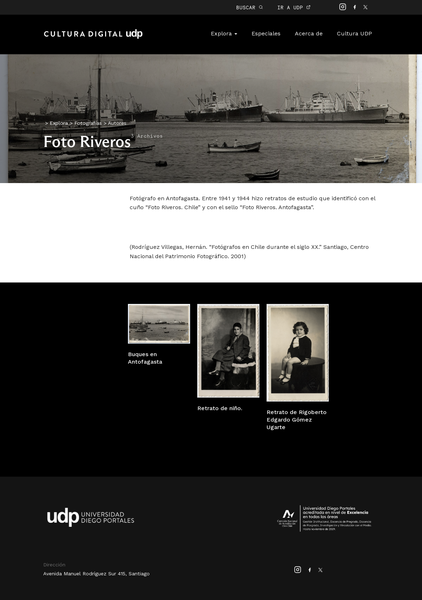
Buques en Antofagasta (145, 358)
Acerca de (309, 33)
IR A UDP (294, 7)
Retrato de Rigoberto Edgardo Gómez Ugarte (297, 420)
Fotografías (88, 123)
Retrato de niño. (219, 408)
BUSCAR (249, 7)
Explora (224, 33)
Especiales (266, 33)
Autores (117, 123)
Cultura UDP (354, 33)
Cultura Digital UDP (93, 38)
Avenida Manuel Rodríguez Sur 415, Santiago (96, 573)
